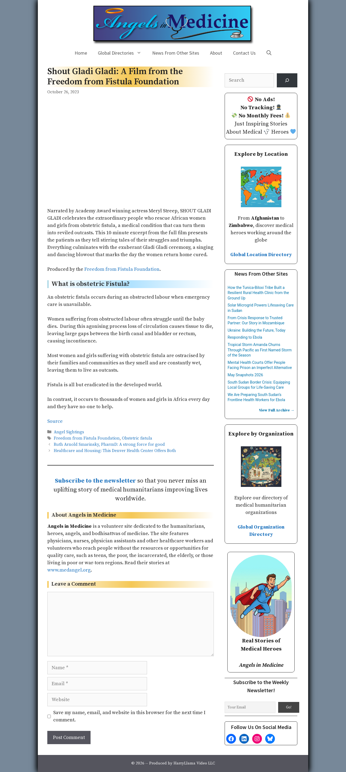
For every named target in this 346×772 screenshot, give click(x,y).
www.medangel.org (69, 570)
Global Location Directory (261, 255)
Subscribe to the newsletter (95, 480)
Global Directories (122, 53)
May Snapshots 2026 (245, 375)
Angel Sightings (69, 432)
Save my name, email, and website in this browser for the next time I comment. (129, 716)
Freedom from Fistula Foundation (121, 269)
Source (55, 421)
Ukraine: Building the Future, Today (256, 330)
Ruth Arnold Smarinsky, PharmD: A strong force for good (109, 444)
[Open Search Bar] (269, 53)
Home (81, 53)
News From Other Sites (175, 53)
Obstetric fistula (137, 438)
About (216, 53)
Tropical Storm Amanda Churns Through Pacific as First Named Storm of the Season (260, 349)
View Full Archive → (276, 410)
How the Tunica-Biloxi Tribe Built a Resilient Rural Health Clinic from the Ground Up (258, 292)
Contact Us (244, 53)
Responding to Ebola (245, 337)
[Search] (287, 80)
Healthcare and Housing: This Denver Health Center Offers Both (115, 451)
